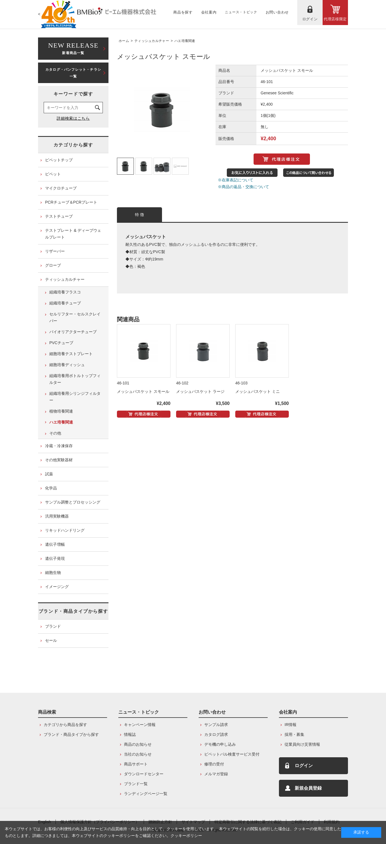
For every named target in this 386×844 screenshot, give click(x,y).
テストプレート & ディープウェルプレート (73, 233)
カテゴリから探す (73, 144)
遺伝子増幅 (55, 544)
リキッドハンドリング (65, 530)
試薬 (49, 474)
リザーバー (55, 251)
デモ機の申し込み (220, 744)
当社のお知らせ (138, 754)
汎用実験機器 (57, 516)
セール (51, 640)
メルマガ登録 (216, 774)
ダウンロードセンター (143, 774)
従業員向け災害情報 (302, 744)
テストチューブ (59, 216)
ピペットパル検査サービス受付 (231, 754)
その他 (55, 433)
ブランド (53, 626)
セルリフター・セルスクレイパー (75, 317)
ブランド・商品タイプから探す (73, 611)
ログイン (304, 765)
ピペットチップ (59, 160)
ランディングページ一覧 (145, 793)
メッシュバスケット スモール (143, 391)
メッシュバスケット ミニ (257, 391)
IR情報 (290, 724)
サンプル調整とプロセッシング (72, 502)
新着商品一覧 (73, 48)
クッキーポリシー (186, 835)
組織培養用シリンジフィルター (75, 396)
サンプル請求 (216, 724)
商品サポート (136, 764)
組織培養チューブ (65, 303)
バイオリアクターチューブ (73, 331)
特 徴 (139, 214)
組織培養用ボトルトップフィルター (75, 379)
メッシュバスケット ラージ (200, 391)
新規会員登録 (308, 788)
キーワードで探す (73, 94)
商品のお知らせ (138, 744)
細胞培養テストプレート (71, 353)
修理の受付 (214, 764)
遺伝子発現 (55, 558)
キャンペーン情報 (140, 724)
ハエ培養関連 (184, 41)
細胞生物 (53, 572)
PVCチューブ (61, 342)
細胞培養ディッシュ (67, 364)
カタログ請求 (216, 734)
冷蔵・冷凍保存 (59, 446)
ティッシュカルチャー (151, 41)
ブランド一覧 (136, 783)
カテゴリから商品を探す (65, 724)
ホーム (124, 41)
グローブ (53, 265)
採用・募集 (294, 734)
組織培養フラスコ (65, 292)
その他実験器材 (59, 460)
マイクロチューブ (61, 188)
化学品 (51, 488)
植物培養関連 (61, 411)
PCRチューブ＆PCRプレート (71, 202)
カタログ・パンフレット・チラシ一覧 (73, 73)
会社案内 (288, 712)
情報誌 (130, 734)
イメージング (57, 586)
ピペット (53, 174)
